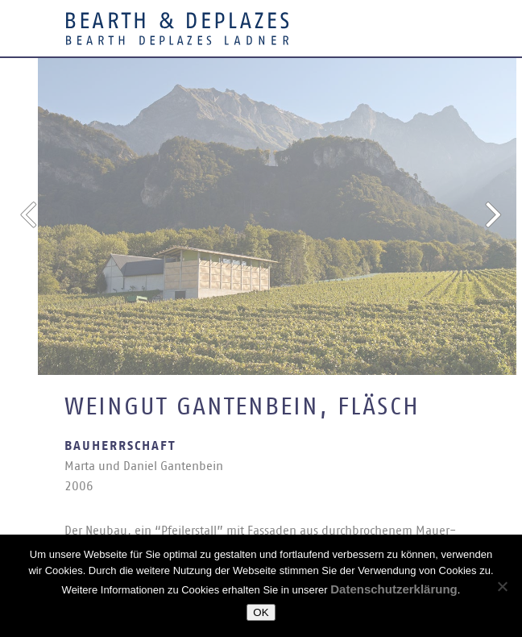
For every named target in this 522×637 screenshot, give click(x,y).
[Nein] (502, 586)
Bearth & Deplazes (177, 28)
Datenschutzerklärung (394, 589)
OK (260, 612)
